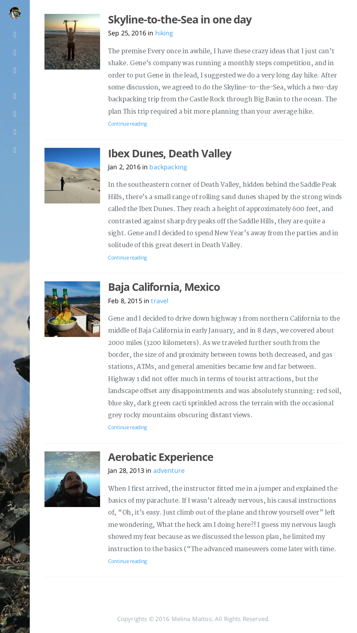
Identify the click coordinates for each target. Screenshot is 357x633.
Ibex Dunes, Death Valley (169, 153)
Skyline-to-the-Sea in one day (179, 19)
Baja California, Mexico (164, 287)
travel (159, 300)
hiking (164, 33)
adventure (169, 470)
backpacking (168, 167)
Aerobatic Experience (160, 457)
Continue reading (127, 123)
